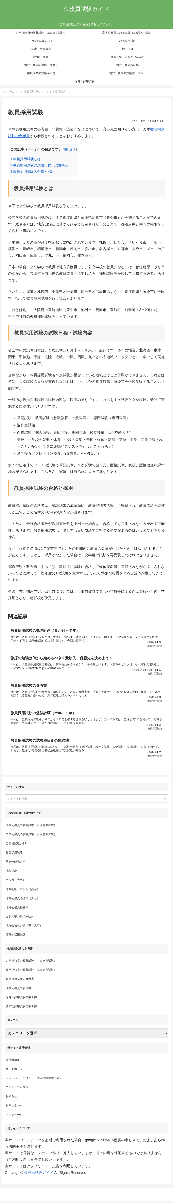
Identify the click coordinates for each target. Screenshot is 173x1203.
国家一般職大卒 (15, 863)
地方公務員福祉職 (17, 909)
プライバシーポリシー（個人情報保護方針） (34, 1080)
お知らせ (11, 1098)
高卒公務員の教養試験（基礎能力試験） (31, 836)
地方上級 (11, 873)
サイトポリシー (15, 1071)
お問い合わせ (14, 1107)
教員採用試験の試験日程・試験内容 (39, 165)
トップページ (14, 1117)
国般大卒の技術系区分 (20, 918)
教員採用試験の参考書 (20, 981)
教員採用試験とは (25, 159)
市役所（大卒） (15, 882)
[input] (86, 801)
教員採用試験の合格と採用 (32, 172)
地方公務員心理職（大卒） (23, 900)
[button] (165, 800)
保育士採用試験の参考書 (21, 999)
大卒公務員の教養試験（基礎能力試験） (31, 827)
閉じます (70, 149)
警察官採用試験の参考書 (21, 1008)
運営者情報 (13, 1062)
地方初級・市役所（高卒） (23, 891)
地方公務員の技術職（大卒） (24, 928)
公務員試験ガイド (38, 1175)
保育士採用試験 (15, 937)
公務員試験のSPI (16, 845)
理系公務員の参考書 (18, 990)
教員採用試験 (14, 854)
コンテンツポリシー (18, 1089)
